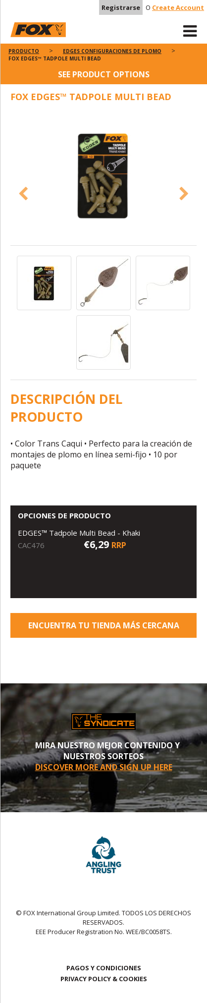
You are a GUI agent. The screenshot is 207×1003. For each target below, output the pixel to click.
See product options (104, 74)
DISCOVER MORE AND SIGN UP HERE (103, 767)
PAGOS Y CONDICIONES (103, 967)
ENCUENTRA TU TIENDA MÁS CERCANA (103, 625)
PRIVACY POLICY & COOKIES (103, 978)
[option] (103, 175)
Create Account (178, 7)
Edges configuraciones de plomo (112, 51)
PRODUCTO (23, 51)
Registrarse (121, 7)
